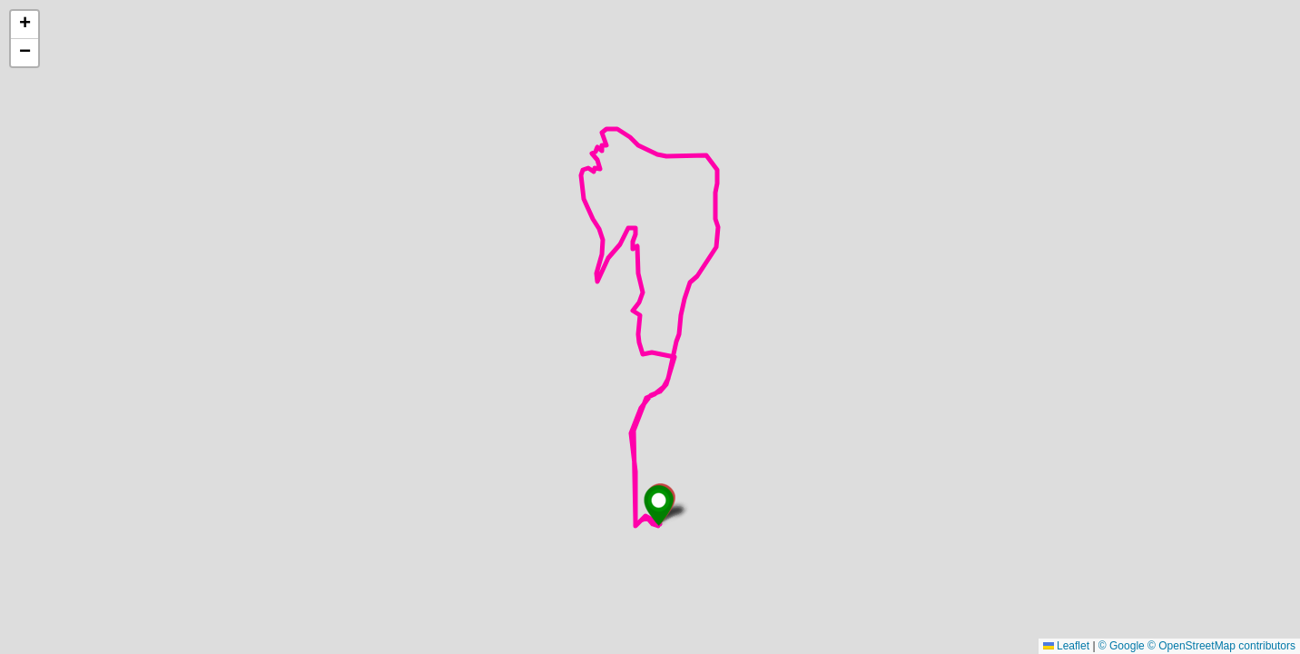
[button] (659, 505)
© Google (1121, 645)
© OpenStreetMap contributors (1221, 645)
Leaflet (1066, 645)
